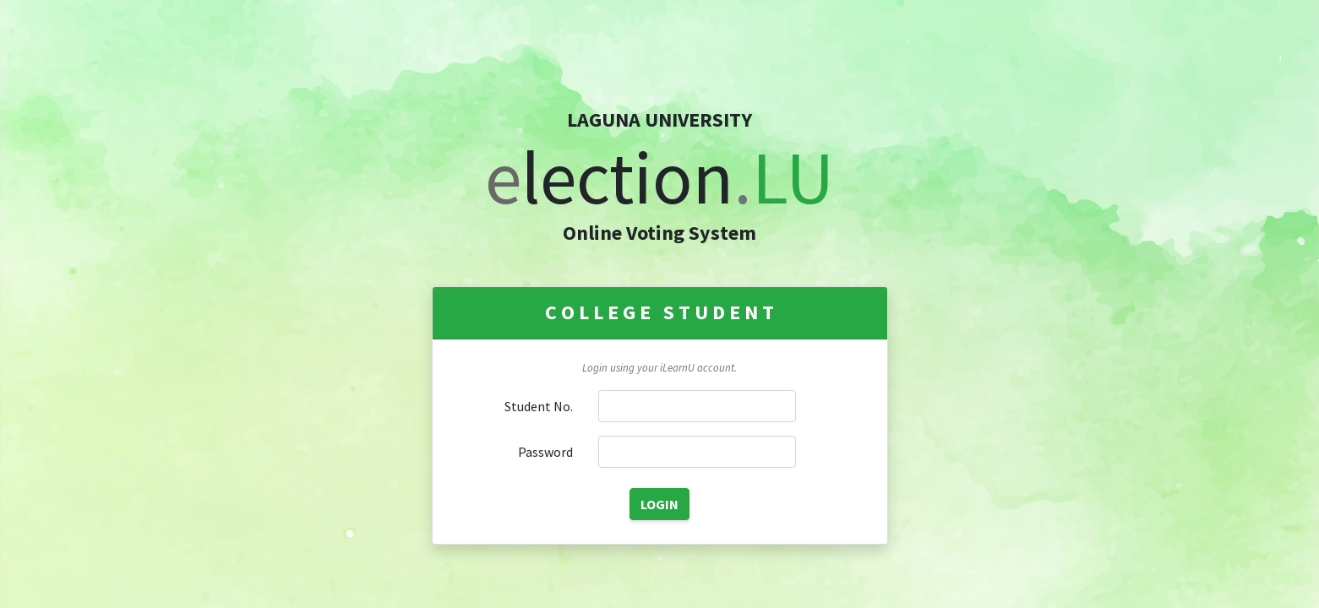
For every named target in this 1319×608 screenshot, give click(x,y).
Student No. (538, 406)
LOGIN (659, 504)
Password (545, 451)
